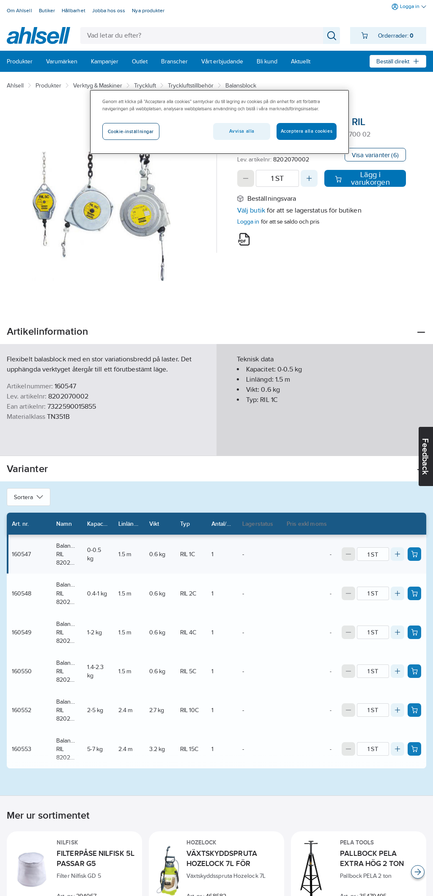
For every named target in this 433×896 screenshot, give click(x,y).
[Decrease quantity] (245, 178)
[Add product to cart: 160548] (414, 593)
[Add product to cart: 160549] (414, 632)
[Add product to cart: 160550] (414, 671)
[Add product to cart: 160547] (414, 554)
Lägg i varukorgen (362, 178)
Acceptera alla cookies (307, 131)
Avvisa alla (242, 131)
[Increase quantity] (309, 178)
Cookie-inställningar (131, 131)
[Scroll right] (418, 872)
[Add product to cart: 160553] (414, 749)
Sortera (28, 497)
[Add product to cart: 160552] (414, 710)
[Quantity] (277, 178)
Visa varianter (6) (375, 154)
